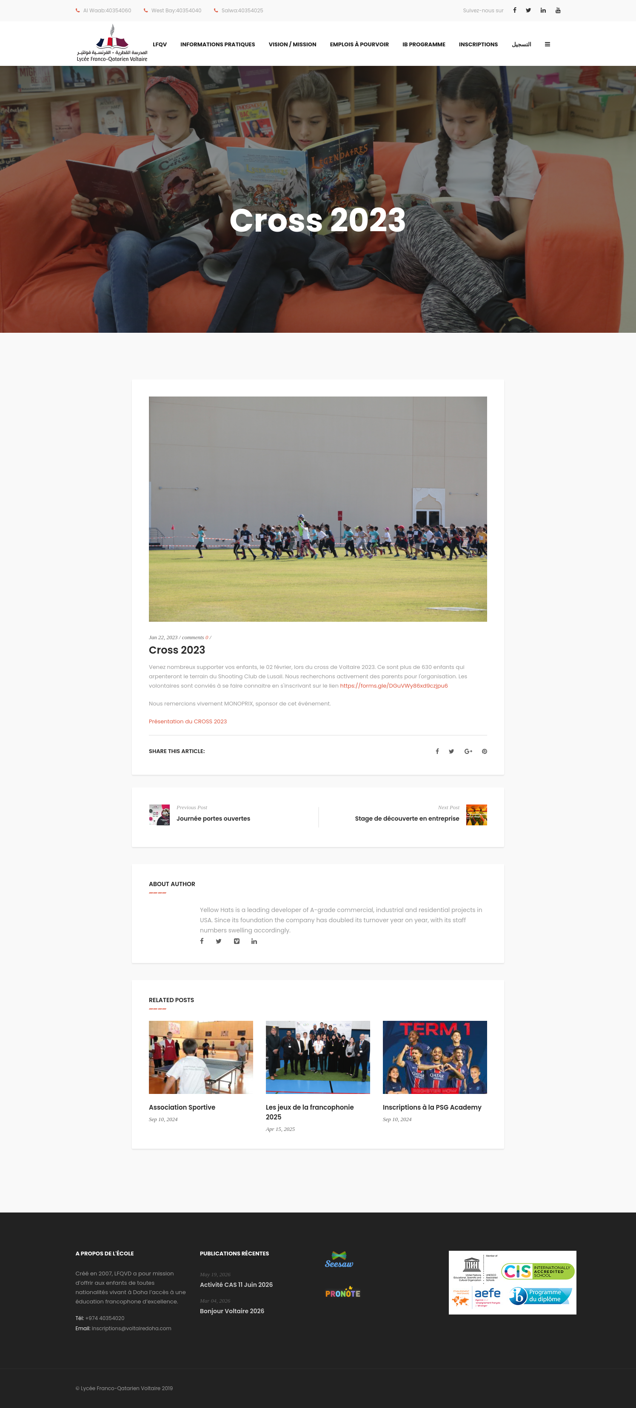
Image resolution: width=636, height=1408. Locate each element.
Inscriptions (478, 44)
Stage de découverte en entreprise (407, 818)
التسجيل (521, 44)
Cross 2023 (177, 650)
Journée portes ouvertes (213, 818)
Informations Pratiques (217, 44)
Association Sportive (182, 1107)
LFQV (160, 44)
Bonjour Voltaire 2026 (232, 1311)
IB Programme (423, 44)
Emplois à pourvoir (359, 44)
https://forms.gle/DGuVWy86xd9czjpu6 (394, 686)
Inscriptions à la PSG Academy (432, 1107)
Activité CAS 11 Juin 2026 (236, 1285)
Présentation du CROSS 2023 (188, 721)
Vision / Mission (293, 44)
